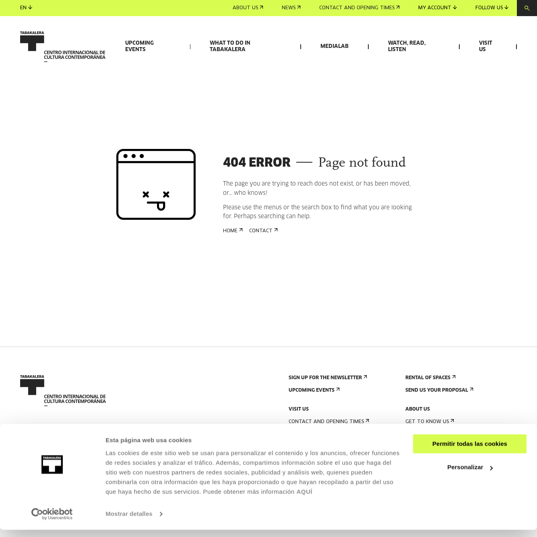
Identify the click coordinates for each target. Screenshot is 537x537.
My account (437, 7)
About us (248, 8)
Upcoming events (139, 46)
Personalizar (470, 474)
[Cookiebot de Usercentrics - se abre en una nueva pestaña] (52, 521)
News (291, 8)
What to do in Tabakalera (230, 46)
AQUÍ (304, 499)
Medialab (334, 46)
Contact (262, 277)
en (26, 7)
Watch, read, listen (406, 46)
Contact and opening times (359, 8)
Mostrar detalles (129, 521)
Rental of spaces (429, 424)
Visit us (485, 46)
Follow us (491, 7)
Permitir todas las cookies (469, 451)
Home (232, 277)
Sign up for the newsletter (327, 424)
